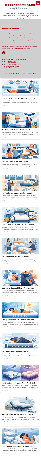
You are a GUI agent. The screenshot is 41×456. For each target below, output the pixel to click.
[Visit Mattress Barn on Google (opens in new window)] (3, 52)
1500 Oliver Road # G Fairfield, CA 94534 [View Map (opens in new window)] (15, 59)
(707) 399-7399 (12, 62)
